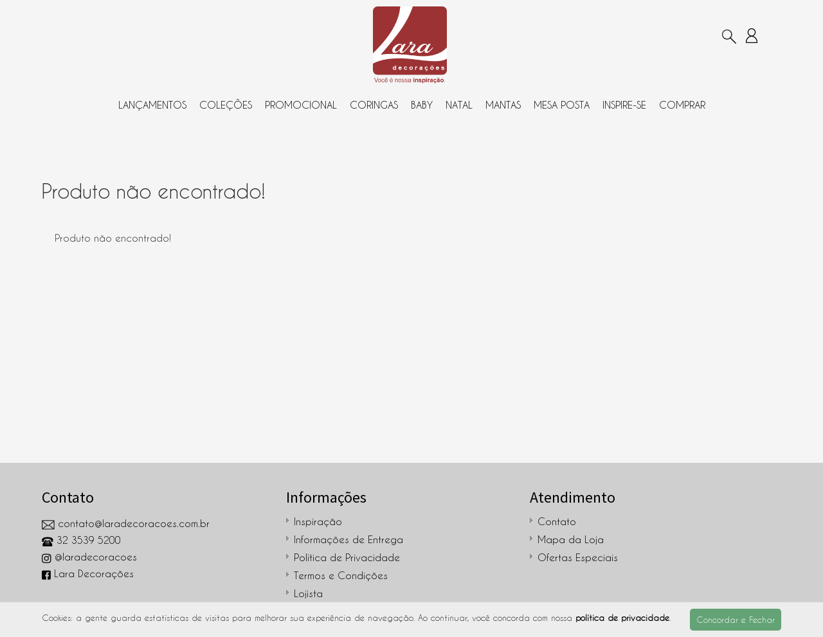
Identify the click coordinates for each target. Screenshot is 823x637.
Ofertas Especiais (578, 557)
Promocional (301, 105)
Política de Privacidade (347, 557)
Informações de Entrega (348, 539)
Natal (459, 105)
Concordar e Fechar (735, 619)
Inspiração (318, 521)
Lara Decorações (88, 573)
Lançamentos (152, 105)
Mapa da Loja (571, 539)
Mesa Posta (562, 105)
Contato (557, 521)
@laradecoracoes (89, 556)
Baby (422, 105)
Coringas (374, 105)
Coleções (225, 105)
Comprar (682, 105)
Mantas (503, 105)
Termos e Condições (341, 575)
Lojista (308, 593)
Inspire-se (624, 105)
